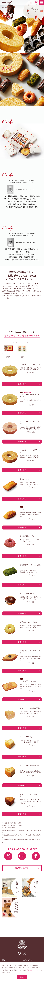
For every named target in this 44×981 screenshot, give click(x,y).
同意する (22, 977)
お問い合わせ (27, 960)
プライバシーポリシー (32, 970)
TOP (3, 7)
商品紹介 (7, 7)
